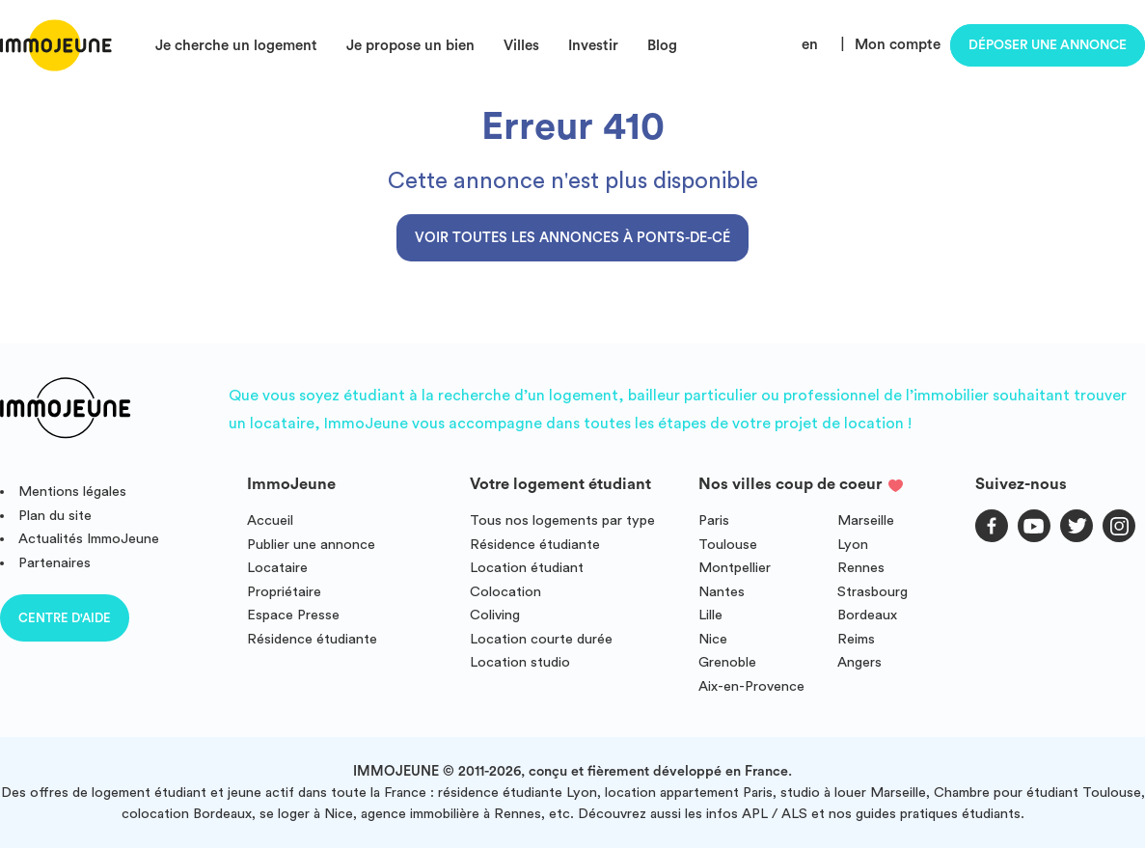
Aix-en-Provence (751, 686)
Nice (712, 639)
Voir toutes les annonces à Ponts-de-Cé (572, 238)
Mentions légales (72, 491)
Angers (859, 662)
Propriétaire (284, 592)
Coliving (495, 615)
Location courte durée (541, 639)
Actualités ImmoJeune (88, 539)
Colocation (505, 592)
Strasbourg (872, 592)
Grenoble (727, 662)
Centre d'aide (64, 618)
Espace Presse (293, 615)
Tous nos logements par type (562, 520)
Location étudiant (527, 568)
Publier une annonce (311, 544)
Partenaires (54, 563)
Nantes (721, 592)
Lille (710, 615)
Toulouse (727, 544)
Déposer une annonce (1047, 45)
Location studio (520, 662)
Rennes (861, 568)
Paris (713, 520)
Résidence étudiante (312, 639)
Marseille (865, 520)
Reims (856, 639)
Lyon (852, 544)
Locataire (277, 568)
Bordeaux (867, 615)
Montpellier (734, 568)
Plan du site (55, 515)
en (810, 45)
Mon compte (898, 45)
